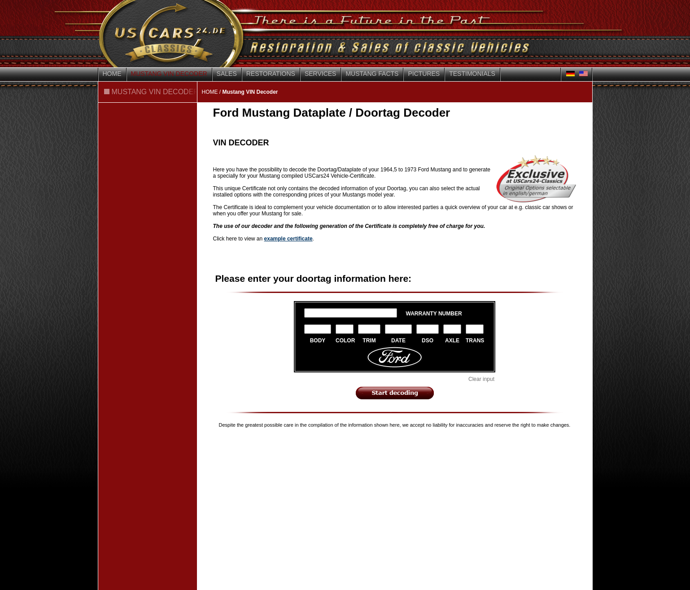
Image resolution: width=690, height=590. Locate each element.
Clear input (481, 379)
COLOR (345, 340)
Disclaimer (151, 443)
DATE (398, 340)
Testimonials (472, 73)
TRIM (369, 340)
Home (112, 73)
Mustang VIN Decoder (169, 73)
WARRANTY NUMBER (434, 313)
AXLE (452, 340)
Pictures (424, 73)
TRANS (475, 340)
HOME (210, 92)
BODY (318, 340)
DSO (427, 340)
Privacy (187, 443)
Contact (112, 443)
